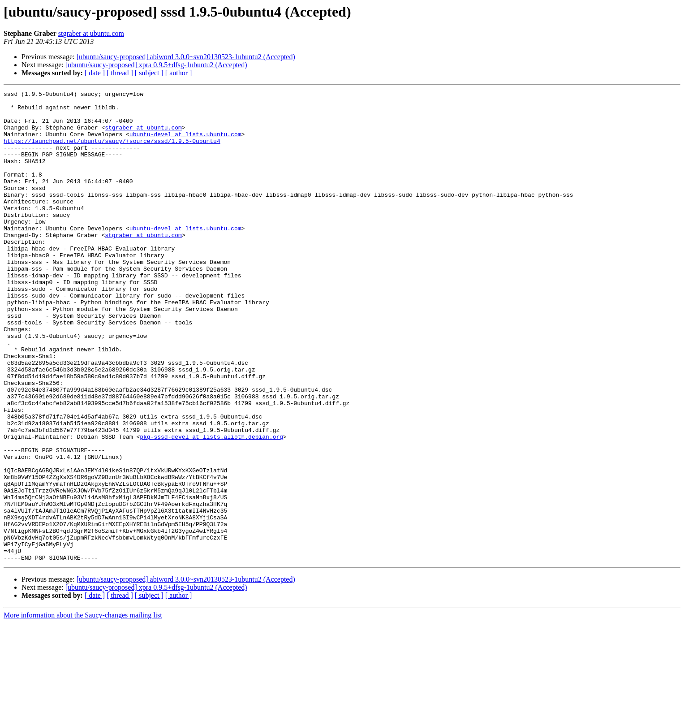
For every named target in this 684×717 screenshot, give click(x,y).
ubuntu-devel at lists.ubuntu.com (185, 143)
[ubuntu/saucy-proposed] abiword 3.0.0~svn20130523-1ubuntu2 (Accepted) (186, 56)
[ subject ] (149, 73)
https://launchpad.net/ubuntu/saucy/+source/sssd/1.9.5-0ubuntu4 (112, 151)
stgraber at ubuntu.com (91, 33)
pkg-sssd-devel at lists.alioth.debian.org (211, 506)
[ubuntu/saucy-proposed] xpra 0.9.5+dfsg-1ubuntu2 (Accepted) (156, 65)
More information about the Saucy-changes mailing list (83, 709)
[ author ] (178, 73)
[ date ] (95, 73)
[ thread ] (120, 73)
